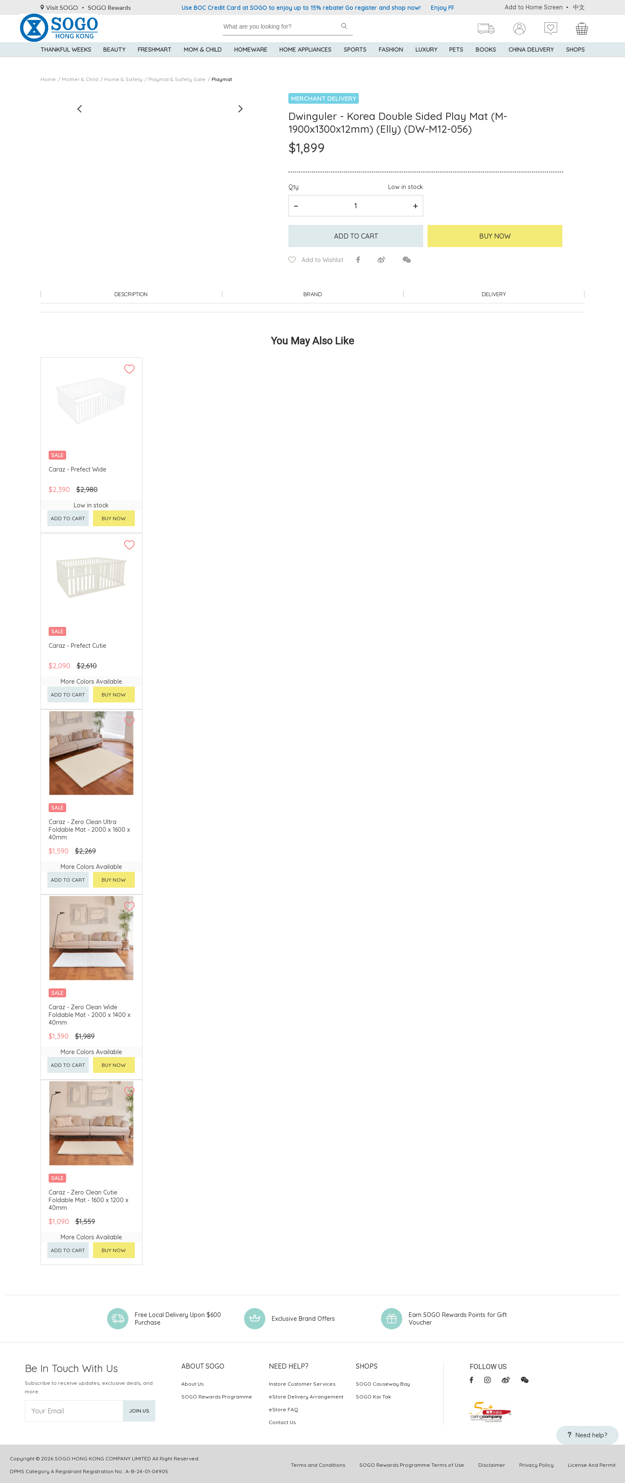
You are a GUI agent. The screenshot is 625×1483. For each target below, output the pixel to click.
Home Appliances (305, 60)
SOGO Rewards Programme (216, 1394)
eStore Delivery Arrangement (306, 1394)
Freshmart (155, 60)
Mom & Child (203, 60)
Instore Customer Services (302, 1381)
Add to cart (356, 236)
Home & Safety (123, 79)
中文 (579, 7)
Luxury (426, 60)
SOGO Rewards (109, 7)
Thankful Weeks (66, 60)
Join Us (139, 1408)
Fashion (391, 60)
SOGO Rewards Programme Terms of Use (411, 1463)
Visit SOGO (59, 7)
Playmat (222, 79)
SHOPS (575, 60)
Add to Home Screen (534, 7)
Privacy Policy (536, 1463)
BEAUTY (114, 60)
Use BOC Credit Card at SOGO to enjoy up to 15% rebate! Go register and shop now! (301, 8)
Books (486, 60)
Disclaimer (491, 1463)
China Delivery (531, 60)
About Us (192, 1381)
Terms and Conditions (318, 1463)
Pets (456, 60)
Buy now (114, 516)
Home (48, 79)
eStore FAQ (283, 1407)
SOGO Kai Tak (373, 1394)
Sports (355, 60)
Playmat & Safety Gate (177, 79)
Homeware (250, 60)
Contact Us (282, 1420)
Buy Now (495, 236)
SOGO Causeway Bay (383, 1381)
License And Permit (592, 1463)
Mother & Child (80, 79)
